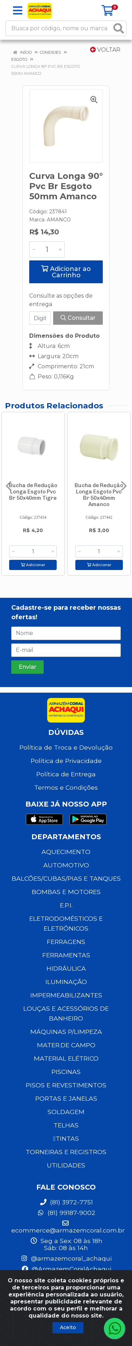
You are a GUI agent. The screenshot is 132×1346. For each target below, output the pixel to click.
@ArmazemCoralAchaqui (66, 1269)
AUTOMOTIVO (66, 865)
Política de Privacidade (66, 760)
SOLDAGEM (66, 1111)
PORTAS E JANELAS (66, 1098)
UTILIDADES (66, 1165)
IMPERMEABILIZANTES (66, 995)
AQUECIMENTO (66, 851)
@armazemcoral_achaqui (66, 1258)
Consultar (78, 318)
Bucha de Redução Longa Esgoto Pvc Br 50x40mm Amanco (99, 494)
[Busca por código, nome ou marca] (59, 28)
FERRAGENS (66, 941)
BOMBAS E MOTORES (66, 891)
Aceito (68, 1327)
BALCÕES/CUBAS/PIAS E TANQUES (66, 878)
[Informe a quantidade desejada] (47, 249)
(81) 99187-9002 (66, 1212)
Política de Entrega (66, 774)
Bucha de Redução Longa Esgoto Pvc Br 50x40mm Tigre (33, 491)
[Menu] (17, 10)
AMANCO (59, 219)
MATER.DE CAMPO (66, 1045)
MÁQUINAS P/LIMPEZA (66, 1031)
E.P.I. (66, 905)
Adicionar (33, 565)
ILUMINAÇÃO (66, 981)
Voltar (105, 49)
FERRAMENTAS (66, 955)
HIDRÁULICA (66, 968)
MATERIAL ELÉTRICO (66, 1058)
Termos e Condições (66, 787)
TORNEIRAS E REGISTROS (66, 1152)
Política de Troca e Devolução (66, 747)
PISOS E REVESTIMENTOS (66, 1085)
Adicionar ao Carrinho (66, 272)
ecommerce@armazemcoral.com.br (68, 1227)
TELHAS (66, 1125)
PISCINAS (66, 1071)
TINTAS (65, 1138)
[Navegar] (8, 486)
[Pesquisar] (118, 28)
